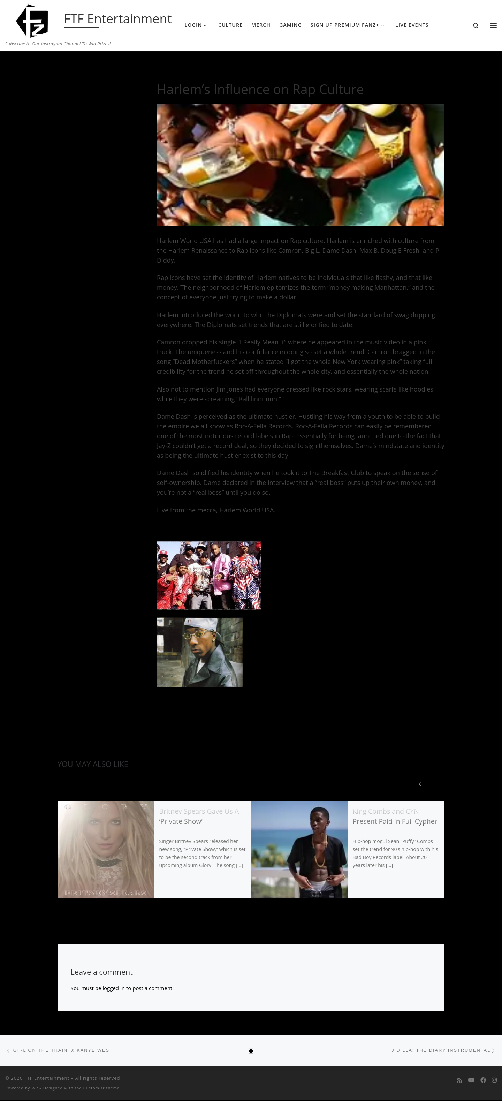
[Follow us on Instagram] (494, 1081)
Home (64, 64)
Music (83, 64)
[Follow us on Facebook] (483, 1081)
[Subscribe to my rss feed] (459, 1081)
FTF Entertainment (46, 1079)
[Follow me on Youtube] (471, 1081)
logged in (113, 988)
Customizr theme (101, 1088)
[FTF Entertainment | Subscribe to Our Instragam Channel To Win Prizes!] (33, 19)
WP (34, 1088)
